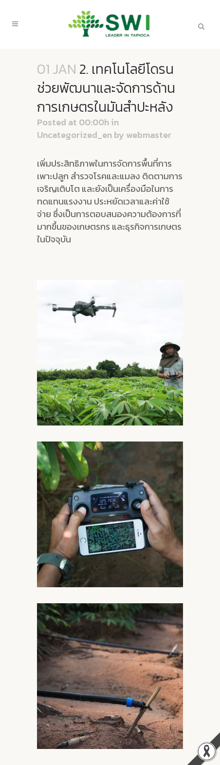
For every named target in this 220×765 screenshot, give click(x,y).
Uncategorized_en (74, 134)
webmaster (148, 134)
